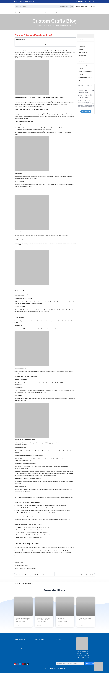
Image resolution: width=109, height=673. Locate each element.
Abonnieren (90, 663)
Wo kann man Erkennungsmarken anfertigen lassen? (63, 620)
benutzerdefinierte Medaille (22, 102)
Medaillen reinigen (19, 562)
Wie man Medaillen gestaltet (21, 565)
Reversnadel (17, 644)
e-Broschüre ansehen (60, 646)
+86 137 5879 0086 (19, 1)
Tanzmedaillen (18, 328)
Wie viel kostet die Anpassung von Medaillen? (25, 568)
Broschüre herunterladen (61, 648)
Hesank (41, 56)
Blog (36, 644)
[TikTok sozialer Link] (83, 1)
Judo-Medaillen (51, 235)
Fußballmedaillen (44, 320)
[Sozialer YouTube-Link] (79, 1)
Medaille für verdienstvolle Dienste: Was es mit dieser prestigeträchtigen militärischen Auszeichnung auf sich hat (23, 622)
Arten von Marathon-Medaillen (22, 559)
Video (36, 646)
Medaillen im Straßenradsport (22, 243)
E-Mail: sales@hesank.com (82, 651)
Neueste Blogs (54, 590)
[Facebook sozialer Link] (73, 1)
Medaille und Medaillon (19, 642)
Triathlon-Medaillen (54, 309)
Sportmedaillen (18, 176)
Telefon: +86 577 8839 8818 (83, 655)
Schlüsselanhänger (19, 648)
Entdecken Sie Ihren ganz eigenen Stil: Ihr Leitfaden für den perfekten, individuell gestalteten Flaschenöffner (43, 622)
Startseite (39, 25)
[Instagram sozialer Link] (77, 1)
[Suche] (44, 6)
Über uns (58, 644)
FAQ (36, 642)
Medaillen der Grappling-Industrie (55, 301)
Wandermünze (18, 646)
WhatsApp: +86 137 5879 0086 (83, 657)
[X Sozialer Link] (75, 1)
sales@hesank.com (30, 1)
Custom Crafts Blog (47, 25)
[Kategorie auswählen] (65, 6)
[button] (73, 39)
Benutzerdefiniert (60, 642)
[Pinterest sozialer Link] (81, 1)
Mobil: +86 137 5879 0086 (82, 653)
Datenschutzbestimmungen (41, 648)
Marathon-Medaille (30, 184)
